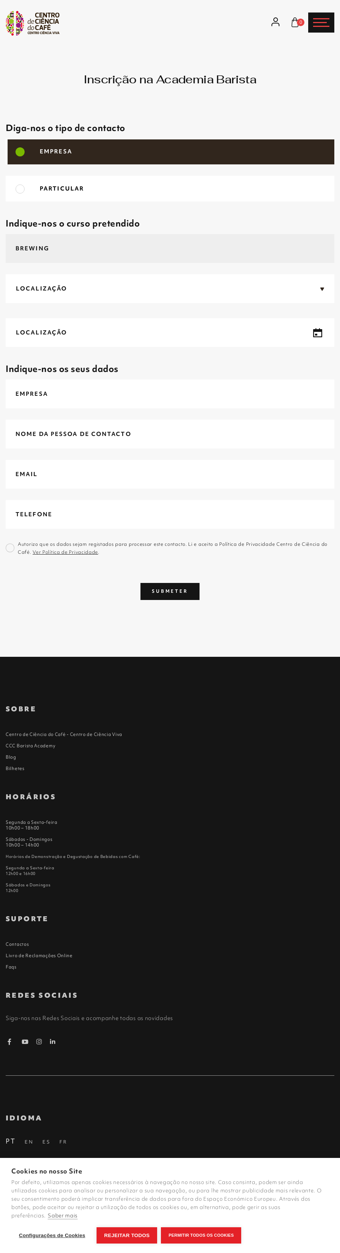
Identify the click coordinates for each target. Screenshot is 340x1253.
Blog (11, 757)
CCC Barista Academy (30, 746)
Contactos (17, 944)
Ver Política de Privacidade (65, 552)
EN (29, 1142)
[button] (170, 288)
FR (63, 1142)
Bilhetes (15, 769)
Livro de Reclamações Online (39, 956)
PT (11, 1141)
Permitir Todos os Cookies (201, 1235)
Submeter (170, 591)
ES (46, 1142)
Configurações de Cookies (52, 1235)
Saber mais (63, 1215)
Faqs (11, 967)
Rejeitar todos (127, 1235)
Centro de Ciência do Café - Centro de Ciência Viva (64, 734)
